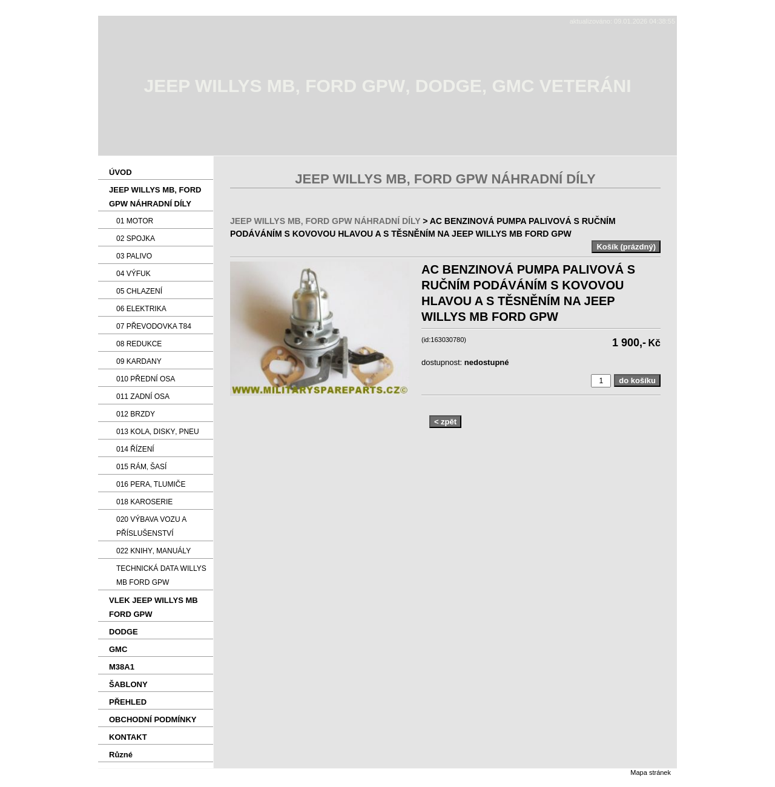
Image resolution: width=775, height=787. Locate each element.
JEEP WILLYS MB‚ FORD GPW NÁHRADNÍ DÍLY (325, 221)
